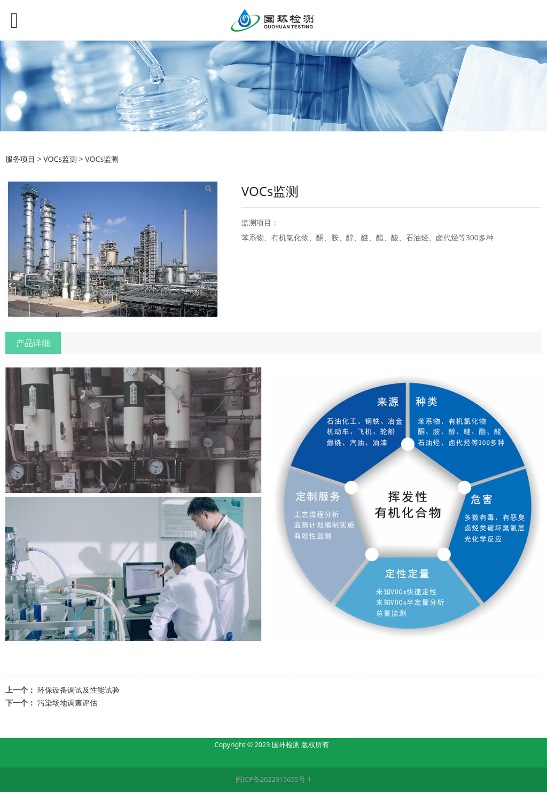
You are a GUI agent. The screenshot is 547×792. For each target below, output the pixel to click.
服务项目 (20, 159)
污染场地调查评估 (67, 702)
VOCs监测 (60, 159)
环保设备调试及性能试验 (78, 690)
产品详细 (33, 343)
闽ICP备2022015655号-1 (273, 779)
